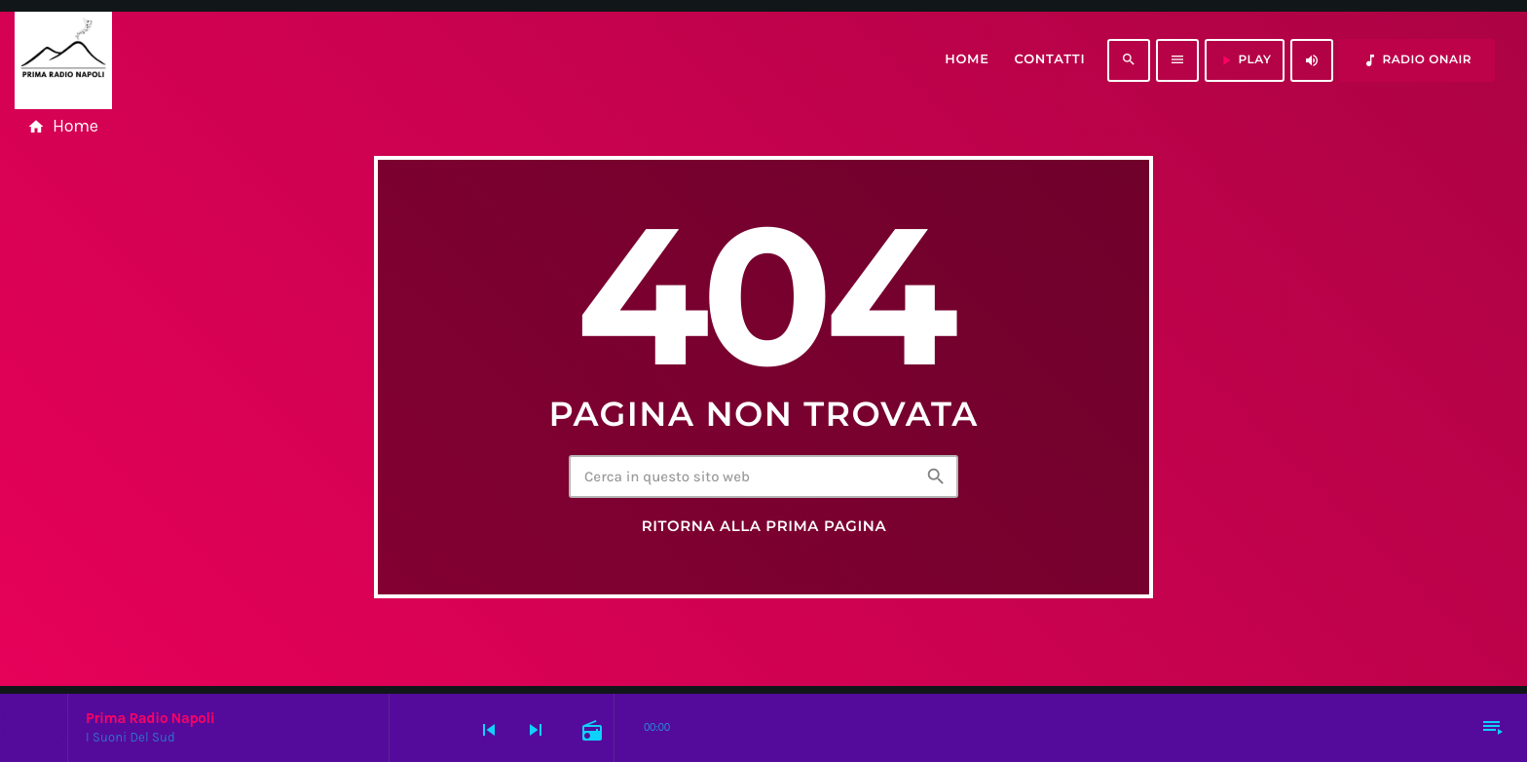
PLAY (1244, 60)
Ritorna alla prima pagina (764, 526)
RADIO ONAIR (1416, 60)
